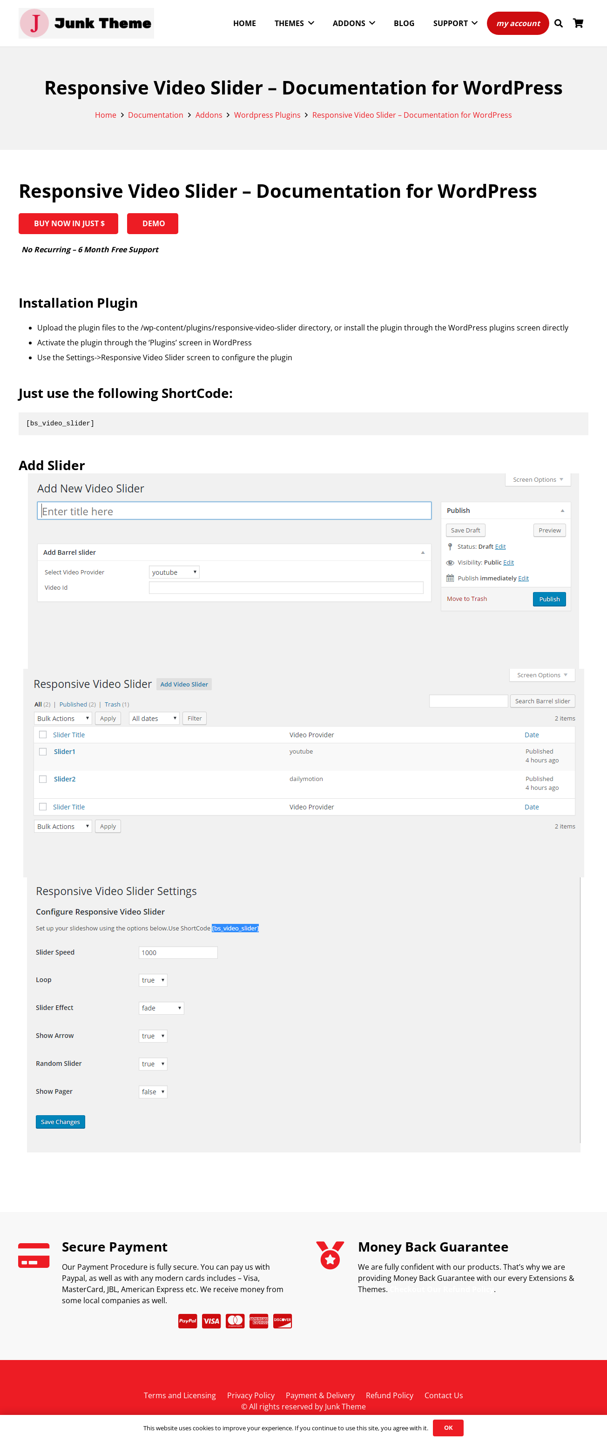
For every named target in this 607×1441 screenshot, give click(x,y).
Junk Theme (345, 1406)
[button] (558, 23)
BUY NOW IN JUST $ (68, 223)
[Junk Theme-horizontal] (86, 23)
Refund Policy (389, 1395)
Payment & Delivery (320, 1395)
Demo (153, 223)
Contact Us (444, 1395)
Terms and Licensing (180, 1395)
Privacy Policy (251, 1395)
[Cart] (578, 23)
